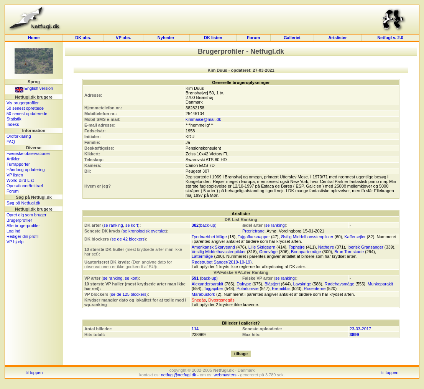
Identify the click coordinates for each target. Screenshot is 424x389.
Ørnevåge (268, 251)
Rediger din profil (22, 236)
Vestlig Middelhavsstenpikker (219, 251)
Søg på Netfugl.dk (23, 203)
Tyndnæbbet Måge (209, 236)
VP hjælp (15, 241)
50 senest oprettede (25, 108)
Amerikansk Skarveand (213, 247)
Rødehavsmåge (340, 284)
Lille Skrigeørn (261, 247)
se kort (131, 225)
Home (34, 37)
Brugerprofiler (19, 220)
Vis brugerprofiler (23, 103)
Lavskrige (302, 284)
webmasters (225, 375)
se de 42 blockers (128, 239)
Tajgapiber (213, 288)
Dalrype (244, 284)
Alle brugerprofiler (23, 225)
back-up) (208, 225)
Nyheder (167, 37)
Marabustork (203, 294)
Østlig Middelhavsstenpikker (307, 236)
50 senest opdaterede (27, 113)
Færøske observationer (28, 153)
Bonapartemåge (306, 251)
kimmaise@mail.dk (203, 119)
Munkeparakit (380, 284)
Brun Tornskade (349, 251)
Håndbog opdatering (26, 169)
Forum (253, 37)
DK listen (213, 37)
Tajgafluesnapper (254, 236)
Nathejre (326, 247)
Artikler (13, 159)
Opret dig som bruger (26, 215)
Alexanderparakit (208, 284)
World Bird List (20, 180)
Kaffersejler (354, 236)
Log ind (13, 231)
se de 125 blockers (128, 294)
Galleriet (292, 37)
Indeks (13, 124)
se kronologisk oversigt (144, 231)
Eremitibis (281, 288)
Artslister (337, 37)
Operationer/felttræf (25, 185)
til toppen (34, 372)
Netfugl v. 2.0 (390, 37)
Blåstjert (272, 284)
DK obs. (83, 37)
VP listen (15, 175)
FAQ (11, 141)
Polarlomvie (247, 288)
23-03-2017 (360, 328)
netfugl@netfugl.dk (178, 375)
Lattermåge (202, 256)
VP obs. (123, 37)
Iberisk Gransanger (365, 247)
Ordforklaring (19, 136)
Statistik (14, 119)
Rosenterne (314, 288)
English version (34, 88)
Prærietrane (253, 231)
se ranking (113, 225)
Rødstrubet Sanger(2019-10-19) (222, 262)
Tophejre (297, 247)
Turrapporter (18, 164)
